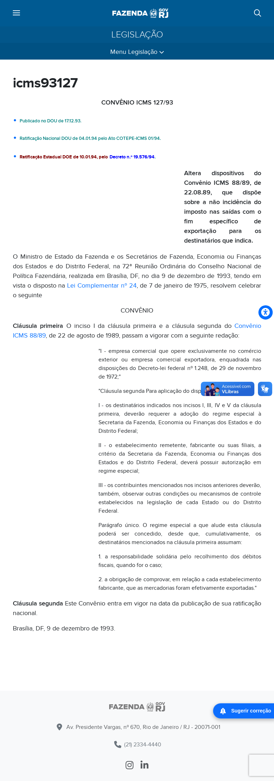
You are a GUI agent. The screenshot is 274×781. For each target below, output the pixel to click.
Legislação (137, 34)
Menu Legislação (137, 52)
